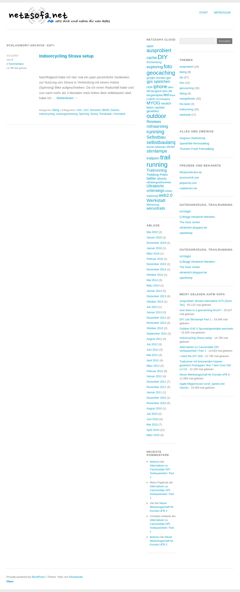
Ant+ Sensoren (92, 110)
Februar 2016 (155, 258)
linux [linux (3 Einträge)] (172, 95)
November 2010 (156, 403)
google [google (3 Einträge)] (151, 77)
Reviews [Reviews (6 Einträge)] (154, 122)
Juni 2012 (153, 349)
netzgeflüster (187, 98)
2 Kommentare (15, 63)
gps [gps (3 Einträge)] (168, 77)
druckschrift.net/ (189, 177)
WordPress (38, 576)
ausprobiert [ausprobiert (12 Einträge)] (159, 50)
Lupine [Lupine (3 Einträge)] (151, 98)
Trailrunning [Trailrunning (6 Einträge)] (157, 170)
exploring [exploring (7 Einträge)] (155, 67)
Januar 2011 (154, 392)
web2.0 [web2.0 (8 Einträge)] (165, 195)
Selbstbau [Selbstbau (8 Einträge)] (156, 137)
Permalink (119, 113)
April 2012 (153, 360)
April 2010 (153, 430)
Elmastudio (76, 576)
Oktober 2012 (155, 328)
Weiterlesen (67, 98)
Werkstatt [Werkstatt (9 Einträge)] (156, 200)
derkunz (155, 461)
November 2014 (156, 269)
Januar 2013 (154, 312)
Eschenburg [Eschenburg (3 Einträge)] (154, 62)
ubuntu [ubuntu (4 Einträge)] (162, 178)
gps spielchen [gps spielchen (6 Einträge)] (158, 81)
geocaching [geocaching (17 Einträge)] (161, 73)
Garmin (115, 110)
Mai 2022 (152, 232)
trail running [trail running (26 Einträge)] (158, 161)
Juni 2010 (153, 419)
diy (181, 77)
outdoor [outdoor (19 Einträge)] (156, 116)
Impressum (222, 12)
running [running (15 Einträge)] (155, 132)
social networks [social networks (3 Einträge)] (156, 146)
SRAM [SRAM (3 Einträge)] (170, 146)
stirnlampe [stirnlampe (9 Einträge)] (157, 150)
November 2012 (156, 322)
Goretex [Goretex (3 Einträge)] (161, 77)
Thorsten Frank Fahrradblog (196, 148)
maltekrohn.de (188, 188)
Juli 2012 (152, 344)
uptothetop (186, 233)
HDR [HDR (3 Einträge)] (150, 87)
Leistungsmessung (66, 113)
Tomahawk (105, 113)
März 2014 (153, 285)
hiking (183, 93)
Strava (94, 113)
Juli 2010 (152, 413)
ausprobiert (186, 66)
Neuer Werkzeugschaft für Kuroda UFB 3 (161, 506)
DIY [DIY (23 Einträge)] (163, 56)
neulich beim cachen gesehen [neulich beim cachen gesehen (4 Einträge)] (159, 107)
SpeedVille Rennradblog (194, 143)
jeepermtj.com (188, 183)
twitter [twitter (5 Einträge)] (151, 178)
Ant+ (79, 110)
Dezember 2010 (156, 397)
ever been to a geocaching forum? (200, 310)
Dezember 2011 (156, 381)
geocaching (186, 88)
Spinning (84, 113)
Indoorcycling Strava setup (66, 56)
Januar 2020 (154, 237)
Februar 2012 (155, 371)
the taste (184, 104)
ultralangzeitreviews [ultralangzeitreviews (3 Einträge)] (159, 182)
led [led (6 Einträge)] (166, 95)
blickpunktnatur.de (190, 172)
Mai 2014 (152, 280)
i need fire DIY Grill (190, 356)
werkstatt (184, 114)
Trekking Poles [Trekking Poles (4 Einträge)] (157, 174)
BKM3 (105, 110)
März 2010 (153, 435)
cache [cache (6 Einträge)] (152, 58)
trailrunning (186, 109)
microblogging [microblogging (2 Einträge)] (163, 99)
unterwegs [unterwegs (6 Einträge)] (155, 190)
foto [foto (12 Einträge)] (168, 66)
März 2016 (153, 253)
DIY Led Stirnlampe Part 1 (195, 319)
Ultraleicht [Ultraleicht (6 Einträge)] (155, 186)
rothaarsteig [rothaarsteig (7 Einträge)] (157, 126)
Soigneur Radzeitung (192, 138)
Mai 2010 (152, 424)
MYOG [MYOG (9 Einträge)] (153, 102)
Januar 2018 (154, 248)
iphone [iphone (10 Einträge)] (160, 86)
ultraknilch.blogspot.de (193, 227)
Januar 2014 (154, 290)
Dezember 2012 (156, 317)
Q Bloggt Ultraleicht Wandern (197, 216)
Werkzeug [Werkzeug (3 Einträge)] (153, 204)
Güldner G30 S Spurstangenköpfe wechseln (206, 328)
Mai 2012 (152, 355)
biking (55, 110)
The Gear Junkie (189, 222)
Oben (10, 581)
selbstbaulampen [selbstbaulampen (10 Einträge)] (164, 142)
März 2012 (153, 365)
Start (203, 12)
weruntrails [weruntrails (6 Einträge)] (156, 208)
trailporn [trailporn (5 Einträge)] (153, 158)
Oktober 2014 (155, 274)
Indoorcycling (47, 113)
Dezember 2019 (156, 242)
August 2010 (154, 408)
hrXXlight (185, 211)
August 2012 (154, 339)
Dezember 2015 (156, 264)
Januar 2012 (154, 376)
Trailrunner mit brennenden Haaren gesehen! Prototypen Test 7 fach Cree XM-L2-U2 (205, 365)
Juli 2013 (152, 307)
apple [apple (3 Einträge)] (150, 46)
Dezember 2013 (156, 296)
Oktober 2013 (155, 301)
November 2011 (156, 387)
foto (181, 82)
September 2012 (157, 333)
